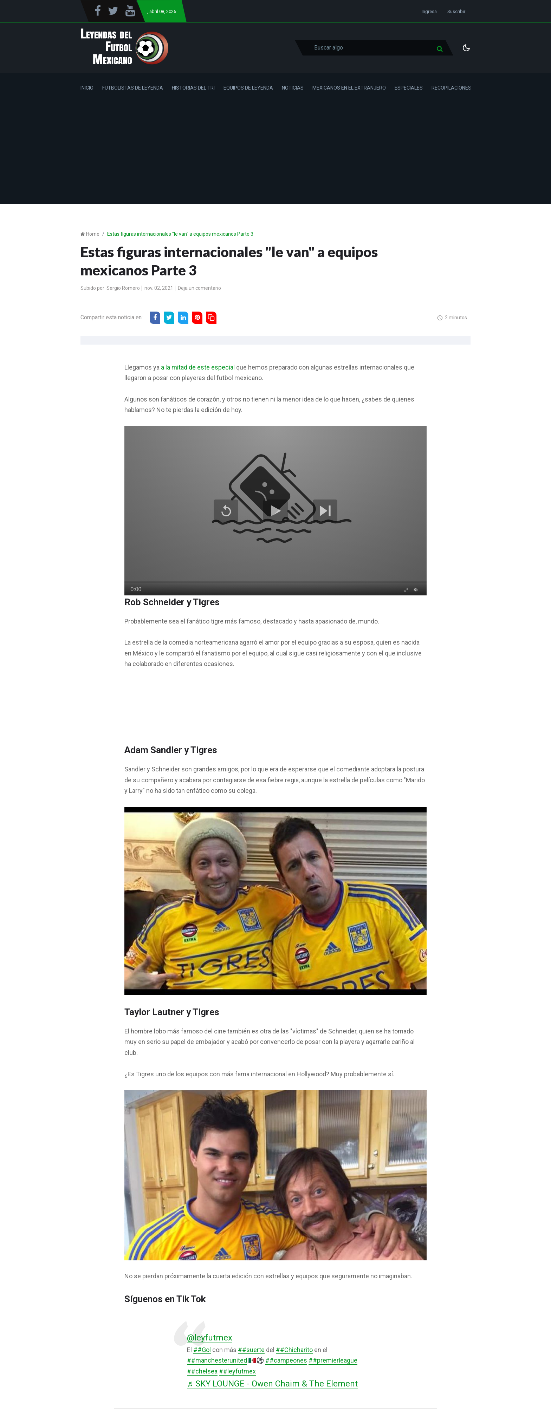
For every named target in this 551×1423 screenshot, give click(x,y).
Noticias (293, 88)
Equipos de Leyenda (248, 88)
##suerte (251, 1349)
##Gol (202, 1349)
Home (92, 234)
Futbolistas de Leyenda (132, 88)
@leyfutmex (210, 1337)
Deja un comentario (199, 288)
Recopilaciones (451, 88)
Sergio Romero (123, 288)
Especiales (409, 88)
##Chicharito (294, 1349)
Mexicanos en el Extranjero (349, 88)
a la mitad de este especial (198, 367)
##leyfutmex (237, 1371)
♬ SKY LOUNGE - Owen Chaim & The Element (274, 1384)
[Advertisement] (275, 155)
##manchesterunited (217, 1360)
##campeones (286, 1360)
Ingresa (429, 11)
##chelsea (202, 1371)
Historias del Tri (193, 88)
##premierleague (333, 1360)
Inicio (86, 88)
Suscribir (456, 11)
